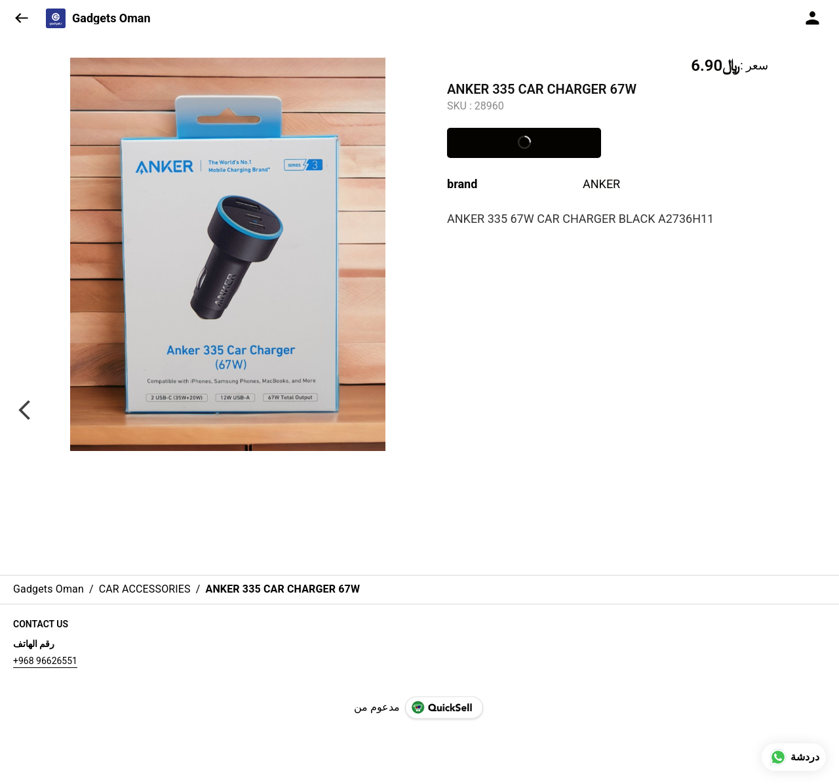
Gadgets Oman (111, 18)
